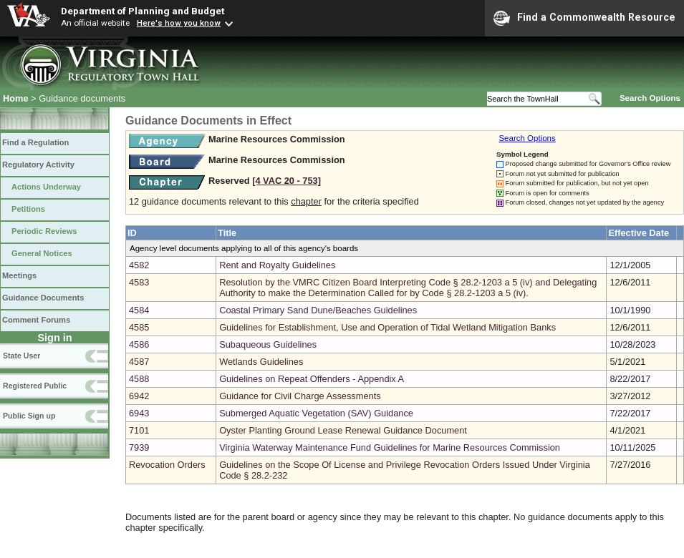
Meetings (19, 275)
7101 (139, 430)
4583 (139, 282)
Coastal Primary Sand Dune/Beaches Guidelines (318, 310)
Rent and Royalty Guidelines (277, 265)
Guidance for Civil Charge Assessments (299, 396)
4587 (139, 361)
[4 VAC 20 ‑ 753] (286, 180)
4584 (139, 310)
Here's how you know (179, 23)
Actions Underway (46, 186)
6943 (139, 413)
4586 (139, 344)
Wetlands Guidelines (261, 361)
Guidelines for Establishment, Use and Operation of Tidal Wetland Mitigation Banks (387, 327)
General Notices (41, 253)
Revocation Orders (167, 464)
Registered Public (35, 385)
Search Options (650, 98)
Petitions (28, 209)
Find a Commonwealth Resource (584, 18)
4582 (139, 265)
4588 (139, 378)
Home (16, 98)
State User (21, 355)
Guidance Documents (43, 297)
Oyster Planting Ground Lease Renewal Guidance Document (343, 430)
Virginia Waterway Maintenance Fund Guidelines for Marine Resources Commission (389, 447)
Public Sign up (29, 415)
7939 (139, 447)
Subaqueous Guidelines (268, 344)
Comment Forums (36, 319)
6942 (139, 396)
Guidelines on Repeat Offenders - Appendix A (311, 378)
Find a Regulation (35, 142)
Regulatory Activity (38, 164)
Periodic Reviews (44, 231)
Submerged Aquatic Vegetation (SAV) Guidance (316, 413)
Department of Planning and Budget (142, 10)
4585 (139, 327)
